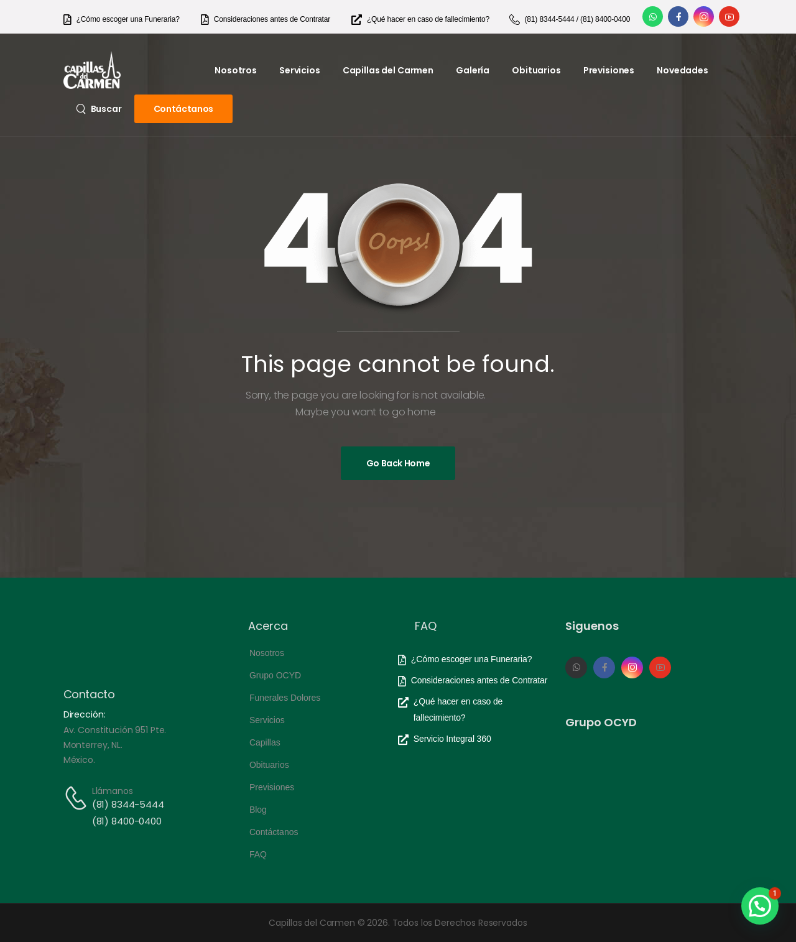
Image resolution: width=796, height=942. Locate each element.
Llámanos (112, 791)
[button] (760, 906)
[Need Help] (121, 19)
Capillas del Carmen (388, 70)
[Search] (99, 108)
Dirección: (84, 714)
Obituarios (536, 70)
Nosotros (236, 70)
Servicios (299, 70)
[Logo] (92, 70)
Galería (472, 70)
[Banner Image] (398, 463)
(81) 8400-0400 (127, 821)
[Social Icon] (652, 16)
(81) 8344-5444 (128, 804)
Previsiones (608, 70)
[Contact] (77, 798)
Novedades (682, 70)
